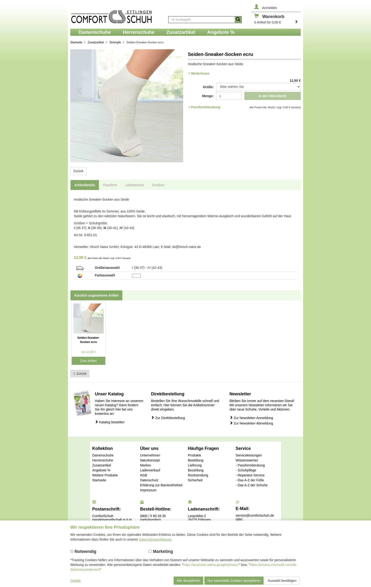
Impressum (148, 490)
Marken (145, 465)
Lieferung (195, 465)
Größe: (208, 87)
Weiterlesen (200, 73)
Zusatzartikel (101, 465)
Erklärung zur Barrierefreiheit (161, 485)
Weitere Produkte (105, 475)
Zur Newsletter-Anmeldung (251, 418)
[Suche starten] (238, 20)
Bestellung (195, 460)
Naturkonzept (150, 460)
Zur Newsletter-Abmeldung (251, 423)
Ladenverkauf (150, 470)
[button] (78, 105)
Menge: (208, 96)
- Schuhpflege (246, 470)
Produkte (194, 455)
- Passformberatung (250, 465)
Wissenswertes (247, 460)
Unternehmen (150, 455)
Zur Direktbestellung (168, 418)
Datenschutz (149, 480)
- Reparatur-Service (250, 475)
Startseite (99, 480)
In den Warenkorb (273, 96)
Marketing (161, 551)
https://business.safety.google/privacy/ (211, 565)
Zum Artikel (88, 361)
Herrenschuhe (102, 460)
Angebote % (101, 470)
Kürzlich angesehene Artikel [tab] (96, 295)
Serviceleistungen (249, 455)
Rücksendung (198, 475)
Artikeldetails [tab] (84, 185)
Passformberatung (205, 107)
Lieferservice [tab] (134, 185)
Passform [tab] (110, 185)
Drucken (158, 185)
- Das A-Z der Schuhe (252, 485)
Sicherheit (195, 480)
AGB (143, 475)
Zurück (78, 171)
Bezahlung (195, 470)
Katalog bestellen (109, 422)
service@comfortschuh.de (255, 515)
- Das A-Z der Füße (250, 480)
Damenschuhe (103, 455)
